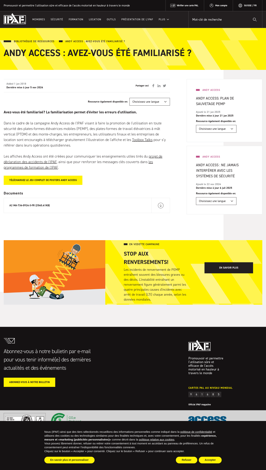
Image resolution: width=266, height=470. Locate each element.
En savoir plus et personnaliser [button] (69, 459)
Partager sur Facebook (153, 85)
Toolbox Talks (142, 139)
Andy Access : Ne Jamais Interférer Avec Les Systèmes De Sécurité (217, 170)
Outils (111, 19)
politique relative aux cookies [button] (156, 439)
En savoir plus (228, 267)
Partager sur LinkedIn (159, 85)
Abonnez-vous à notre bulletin (29, 382)
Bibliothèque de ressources (34, 41)
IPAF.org (15, 18)
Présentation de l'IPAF (137, 19)
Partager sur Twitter (164, 85)
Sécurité (57, 19)
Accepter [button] (210, 459)
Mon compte (221, 5)
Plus (162, 19)
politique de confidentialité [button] (196, 431)
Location (95, 19)
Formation (76, 19)
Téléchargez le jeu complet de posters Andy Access (43, 180)
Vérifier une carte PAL (187, 5)
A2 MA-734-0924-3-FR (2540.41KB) (29, 205)
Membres (38, 19)
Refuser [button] (186, 459)
